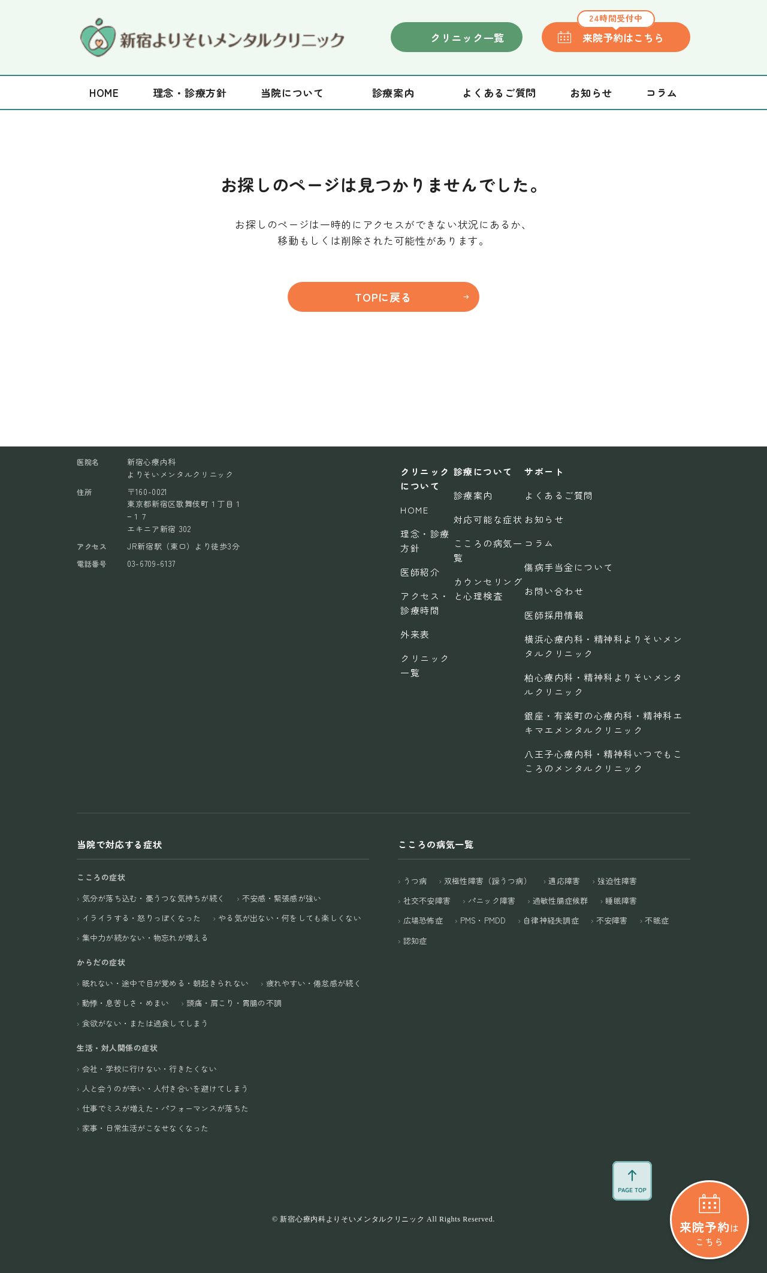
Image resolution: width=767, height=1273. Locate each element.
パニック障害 (492, 900)
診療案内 (473, 495)
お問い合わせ (554, 591)
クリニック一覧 (467, 37)
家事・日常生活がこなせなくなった (145, 1128)
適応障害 (564, 880)
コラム (662, 92)
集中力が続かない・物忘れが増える (145, 937)
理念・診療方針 (190, 92)
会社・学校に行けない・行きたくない (149, 1068)
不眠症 (657, 920)
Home (104, 92)
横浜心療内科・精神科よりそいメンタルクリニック (603, 646)
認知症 (415, 940)
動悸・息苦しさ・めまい (126, 1002)
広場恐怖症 (423, 920)
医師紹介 (420, 572)
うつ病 (415, 880)
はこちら (709, 1178)
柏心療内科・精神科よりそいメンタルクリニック (603, 684)
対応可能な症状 (488, 519)
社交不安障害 (427, 900)
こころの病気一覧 (488, 550)
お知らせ (591, 92)
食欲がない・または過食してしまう (145, 1023)
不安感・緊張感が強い (282, 898)
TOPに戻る (383, 297)
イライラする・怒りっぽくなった (141, 917)
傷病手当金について (569, 567)
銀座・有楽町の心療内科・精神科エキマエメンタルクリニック (603, 722)
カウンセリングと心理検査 (488, 588)
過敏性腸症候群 (560, 900)
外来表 (415, 634)
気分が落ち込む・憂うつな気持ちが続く (153, 898)
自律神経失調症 (551, 920)
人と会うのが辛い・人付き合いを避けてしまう (165, 1088)
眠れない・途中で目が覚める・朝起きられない (165, 983)
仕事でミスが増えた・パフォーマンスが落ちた (165, 1108)
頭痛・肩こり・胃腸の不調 (234, 1002)
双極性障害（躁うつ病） (488, 880)
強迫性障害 (617, 880)
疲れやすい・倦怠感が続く (313, 983)
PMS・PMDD (483, 920)
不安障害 (612, 920)
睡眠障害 (621, 900)
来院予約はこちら (620, 33)
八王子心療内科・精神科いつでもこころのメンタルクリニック (603, 761)
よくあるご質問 (499, 92)
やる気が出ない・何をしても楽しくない (289, 917)
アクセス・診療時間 (425, 603)
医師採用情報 (554, 615)
